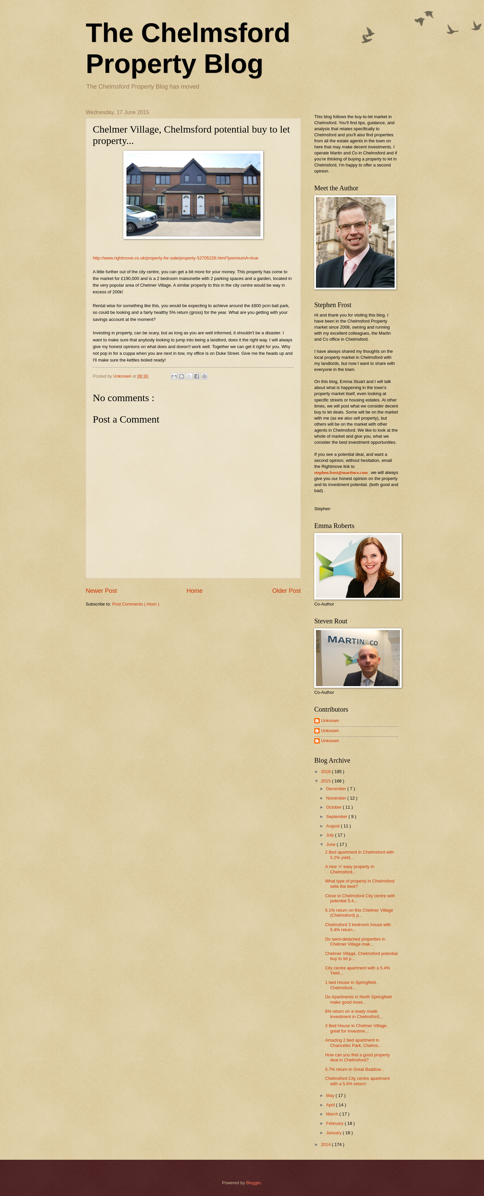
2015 (326, 780)
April (331, 1104)
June (331, 844)
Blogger (253, 1182)
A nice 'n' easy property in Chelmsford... (349, 869)
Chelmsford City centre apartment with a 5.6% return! (357, 1081)
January (334, 1132)
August (333, 825)
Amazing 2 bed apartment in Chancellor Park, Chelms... (353, 1043)
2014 (326, 1144)
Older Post (286, 590)
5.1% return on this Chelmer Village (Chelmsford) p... (359, 913)
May (330, 1095)
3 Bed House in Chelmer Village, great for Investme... (356, 1028)
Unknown (330, 720)
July (330, 835)
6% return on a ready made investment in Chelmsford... (353, 1014)
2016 (326, 771)
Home (195, 590)
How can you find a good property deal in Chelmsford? (357, 1057)
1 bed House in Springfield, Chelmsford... (351, 985)
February (335, 1123)
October (334, 807)
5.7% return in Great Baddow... (354, 1069)
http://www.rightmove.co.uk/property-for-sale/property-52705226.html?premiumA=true (175, 257)
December (336, 788)
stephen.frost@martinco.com (341, 472)
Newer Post (101, 590)
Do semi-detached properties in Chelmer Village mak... (355, 942)
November (336, 798)
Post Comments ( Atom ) (135, 604)
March (332, 1113)
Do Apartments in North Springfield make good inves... (358, 999)
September (337, 816)
